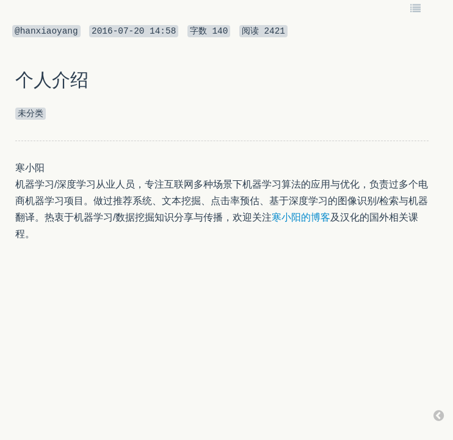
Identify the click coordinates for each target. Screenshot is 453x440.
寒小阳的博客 (301, 217)
